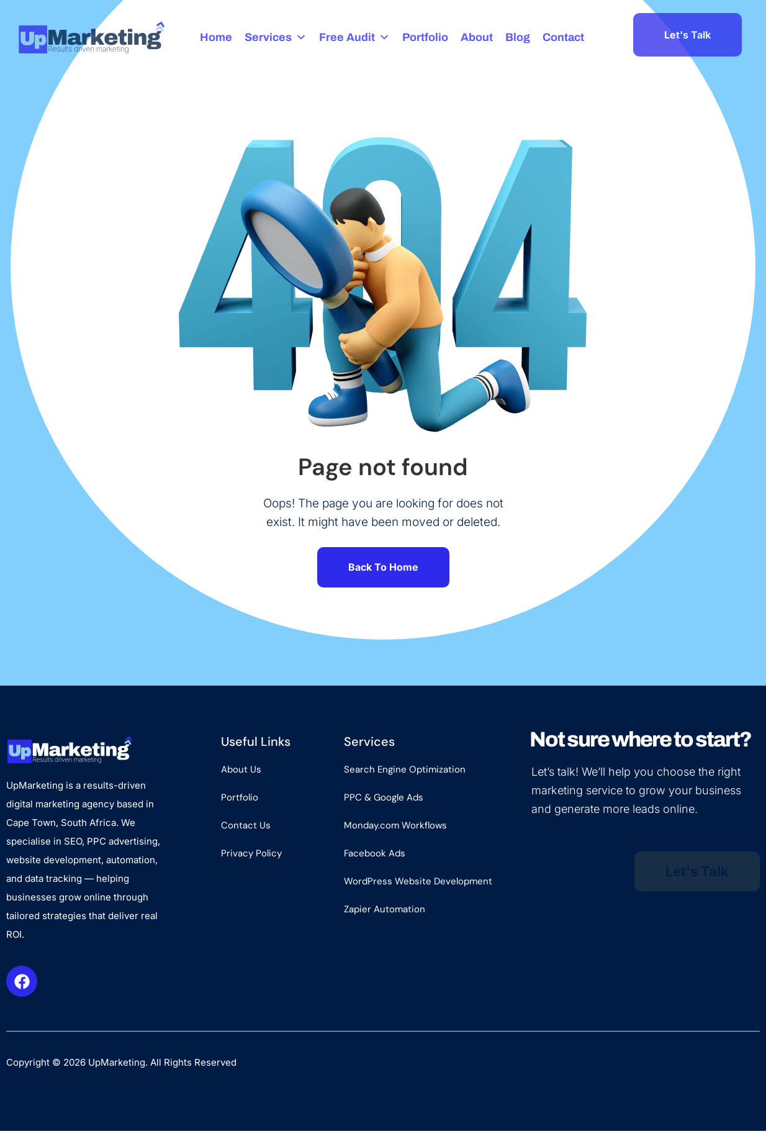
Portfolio (426, 37)
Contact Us (246, 828)
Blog (518, 37)
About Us (241, 772)
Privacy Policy (251, 856)
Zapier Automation (384, 912)
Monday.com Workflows (395, 828)
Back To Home (383, 569)
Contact (564, 37)
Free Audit (355, 37)
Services (276, 37)
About (477, 37)
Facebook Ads (374, 856)
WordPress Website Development (418, 884)
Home (217, 37)
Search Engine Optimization (405, 772)
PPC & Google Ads (383, 800)
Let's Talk (687, 35)
